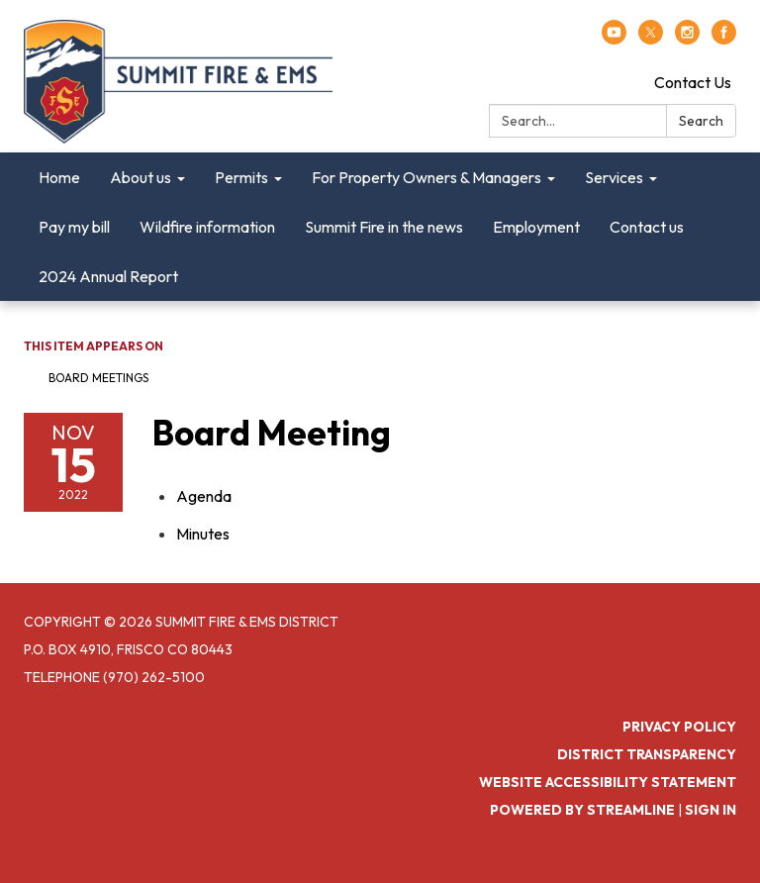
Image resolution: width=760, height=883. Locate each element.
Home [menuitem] (59, 177)
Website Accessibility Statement (607, 782)
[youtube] (614, 39)
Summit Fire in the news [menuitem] (384, 227)
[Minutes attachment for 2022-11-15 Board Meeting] (203, 533)
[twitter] (650, 39)
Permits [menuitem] (241, 177)
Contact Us (692, 82)
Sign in (710, 810)
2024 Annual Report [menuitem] (108, 276)
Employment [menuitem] (536, 227)
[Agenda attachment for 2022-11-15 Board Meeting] (204, 496)
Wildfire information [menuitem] (207, 227)
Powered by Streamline (582, 810)
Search (701, 121)
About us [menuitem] (140, 177)
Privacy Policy (679, 727)
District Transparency (646, 754)
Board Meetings (98, 377)
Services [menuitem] (614, 177)
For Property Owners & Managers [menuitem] (426, 177)
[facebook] (724, 39)
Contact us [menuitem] (647, 227)
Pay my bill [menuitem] (74, 227)
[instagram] (687, 39)
